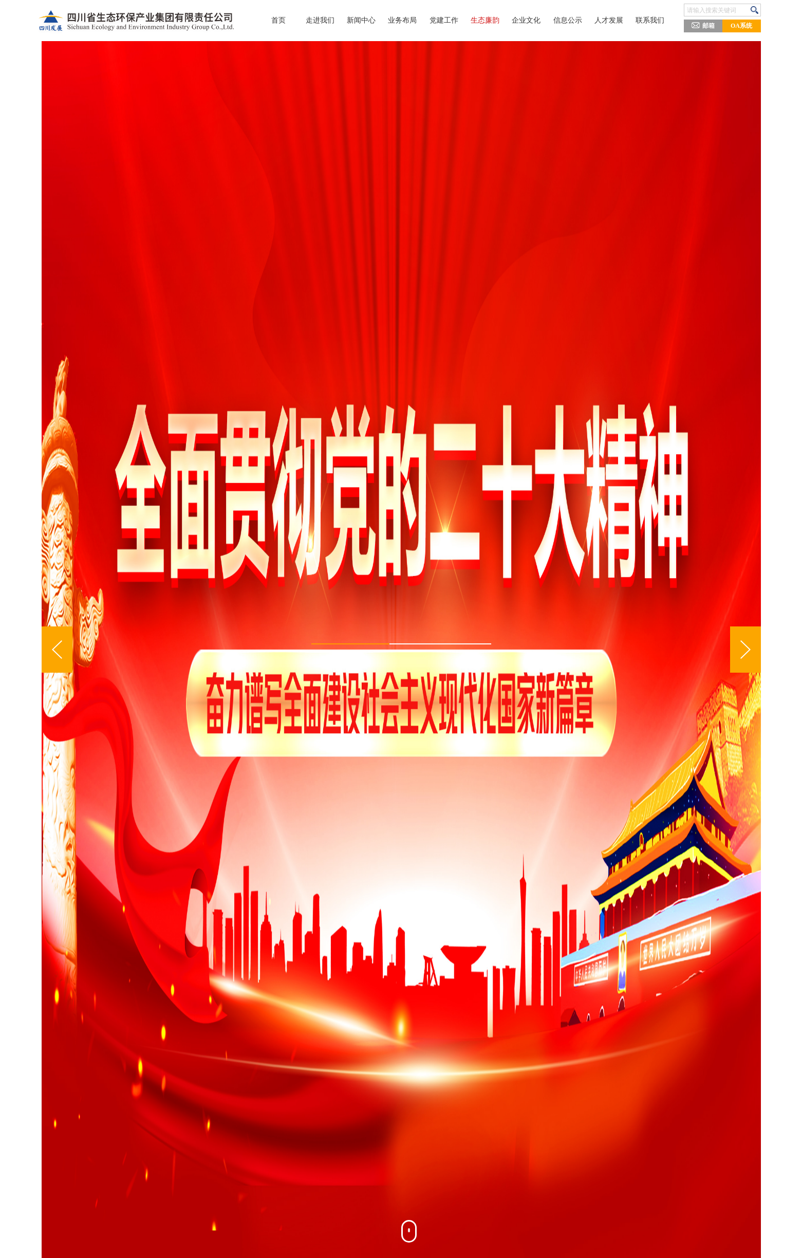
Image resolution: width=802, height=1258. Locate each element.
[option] (401, 649)
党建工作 (442, 20)
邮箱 (703, 25)
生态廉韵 (485, 20)
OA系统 (741, 25)
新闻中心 (358, 20)
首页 (274, 20)
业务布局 (400, 20)
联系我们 (653, 20)
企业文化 (527, 20)
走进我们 (316, 20)
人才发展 (611, 20)
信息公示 (569, 20)
